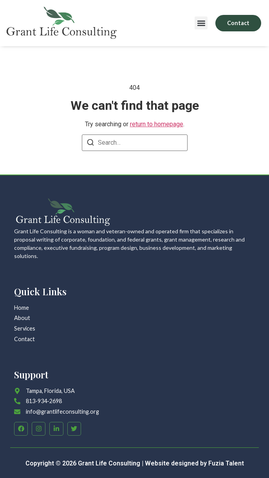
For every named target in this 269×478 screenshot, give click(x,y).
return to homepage (156, 124)
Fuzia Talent (226, 463)
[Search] (90, 143)
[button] (201, 22)
